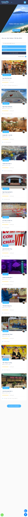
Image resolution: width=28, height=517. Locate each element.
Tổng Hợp (6, 160)
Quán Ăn (5, 245)
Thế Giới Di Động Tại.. (7, 306)
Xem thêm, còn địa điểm (14, 406)
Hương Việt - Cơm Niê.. (7, 135)
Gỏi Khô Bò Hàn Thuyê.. (7, 334)
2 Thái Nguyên (5, 227)
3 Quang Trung (5, 313)
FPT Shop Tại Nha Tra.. (7, 220)
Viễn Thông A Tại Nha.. (7, 363)
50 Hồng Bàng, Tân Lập (7, 284)
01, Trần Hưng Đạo (6, 142)
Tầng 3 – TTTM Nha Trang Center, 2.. (10, 85)
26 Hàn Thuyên (6, 256)
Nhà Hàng (5, 131)
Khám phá (16, 30)
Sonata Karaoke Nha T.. (7, 277)
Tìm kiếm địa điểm (14, 53)
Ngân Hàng (6, 103)
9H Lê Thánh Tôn (6, 370)
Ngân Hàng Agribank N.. (7, 192)
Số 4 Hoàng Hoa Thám (7, 114)
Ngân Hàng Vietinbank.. (7, 106)
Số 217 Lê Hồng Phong (7, 171)
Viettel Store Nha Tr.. (7, 163)
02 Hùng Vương (6, 199)
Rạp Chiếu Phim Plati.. (7, 78)
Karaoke (5, 274)
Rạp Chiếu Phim (7, 75)
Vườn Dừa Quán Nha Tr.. (7, 391)
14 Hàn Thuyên (5, 341)
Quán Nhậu (6, 388)
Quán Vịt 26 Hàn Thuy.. (7, 249)
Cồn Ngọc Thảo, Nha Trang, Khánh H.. (10, 398)
